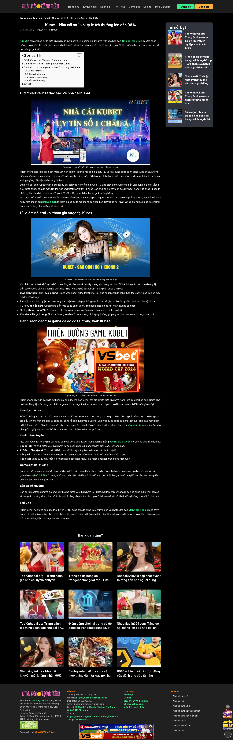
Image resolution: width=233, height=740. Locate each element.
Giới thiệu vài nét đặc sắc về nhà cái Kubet (45, 60)
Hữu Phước (53, 29)
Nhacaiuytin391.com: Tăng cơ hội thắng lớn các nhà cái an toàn (138, 626)
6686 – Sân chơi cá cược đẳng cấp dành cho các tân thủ (138, 673)
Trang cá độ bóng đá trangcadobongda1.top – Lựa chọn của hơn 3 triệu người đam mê (89, 578)
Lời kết (27, 84)
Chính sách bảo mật (133, 704)
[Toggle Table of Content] (78, 55)
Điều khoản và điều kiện (135, 701)
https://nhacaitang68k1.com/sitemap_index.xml (93, 716)
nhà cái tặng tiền (36, 700)
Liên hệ (127, 697)
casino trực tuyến (119, 441)
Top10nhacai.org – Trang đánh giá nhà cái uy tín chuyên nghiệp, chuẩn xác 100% (41, 578)
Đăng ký (186, 6)
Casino (147, 6)
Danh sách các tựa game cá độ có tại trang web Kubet (52, 67)
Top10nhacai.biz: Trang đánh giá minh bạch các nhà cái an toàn (40, 626)
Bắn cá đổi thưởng (37, 80)
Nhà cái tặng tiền (132, 40)
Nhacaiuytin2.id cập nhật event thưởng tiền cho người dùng (139, 578)
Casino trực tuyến (37, 74)
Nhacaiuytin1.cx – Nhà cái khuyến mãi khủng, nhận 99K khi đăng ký (40, 674)
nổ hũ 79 (40, 475)
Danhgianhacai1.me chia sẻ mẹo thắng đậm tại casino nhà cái (90, 674)
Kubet (23, 40)
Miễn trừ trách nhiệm (134, 707)
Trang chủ (73, 6)
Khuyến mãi (90, 6)
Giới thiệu (128, 694)
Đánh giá (105, 6)
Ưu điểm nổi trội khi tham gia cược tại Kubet (47, 63)
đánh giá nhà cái (139, 509)
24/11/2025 (38, 29)
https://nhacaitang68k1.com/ (91, 697)
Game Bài (134, 6)
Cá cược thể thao (36, 71)
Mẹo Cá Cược (163, 6)
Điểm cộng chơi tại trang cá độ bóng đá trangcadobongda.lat (90, 626)
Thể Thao (119, 6)
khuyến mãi (49, 201)
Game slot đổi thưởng (38, 77)
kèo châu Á (134, 425)
